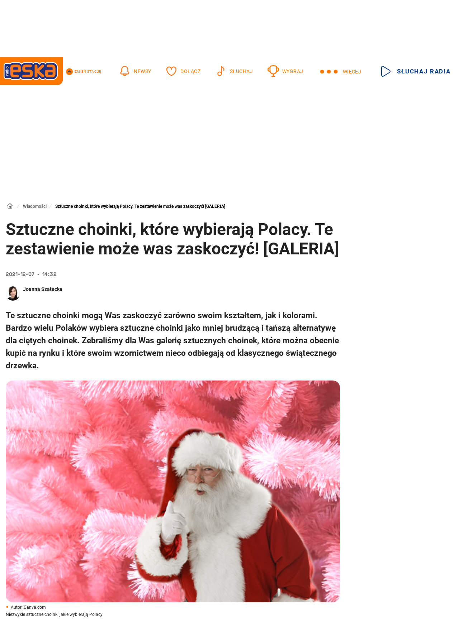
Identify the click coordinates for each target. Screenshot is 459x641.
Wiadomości (35, 206)
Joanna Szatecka (42, 289)
